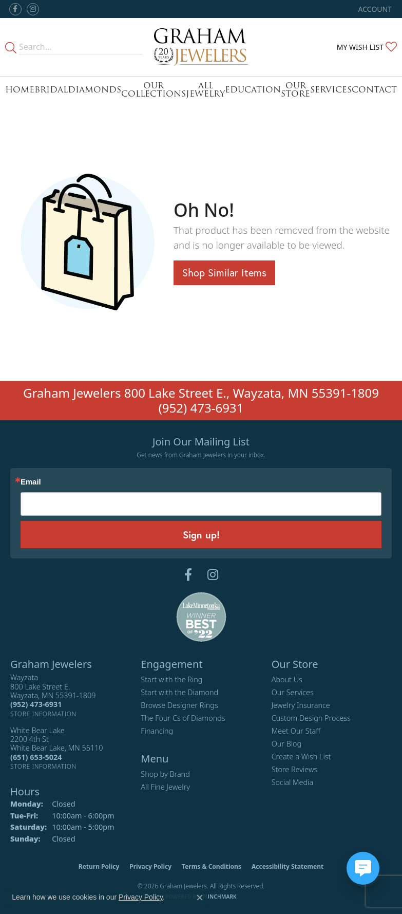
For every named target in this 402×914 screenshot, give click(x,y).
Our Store (295, 89)
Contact (374, 89)
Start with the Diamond (179, 692)
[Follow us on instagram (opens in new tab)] (33, 9)
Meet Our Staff (296, 731)
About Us (287, 679)
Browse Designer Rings (179, 705)
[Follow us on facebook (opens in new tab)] (15, 9)
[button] (374, 9)
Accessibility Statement (287, 866)
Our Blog (287, 744)
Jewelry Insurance (301, 705)
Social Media (293, 782)
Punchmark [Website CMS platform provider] (219, 896)
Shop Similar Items (224, 272)
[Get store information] (43, 714)
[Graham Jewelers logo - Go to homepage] (201, 47)
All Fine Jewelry (165, 787)
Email (31, 482)
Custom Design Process (311, 718)
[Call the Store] (36, 704)
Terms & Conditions (211, 866)
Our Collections (153, 89)
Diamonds (94, 89)
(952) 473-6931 (201, 407)
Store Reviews (295, 769)
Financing (157, 731)
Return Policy (99, 866)
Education (253, 89)
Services (331, 89)
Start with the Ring (171, 679)
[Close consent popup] (200, 897)
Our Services (293, 692)
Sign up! (201, 534)
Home (19, 89)
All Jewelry (205, 89)
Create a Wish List (301, 756)
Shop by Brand (165, 774)
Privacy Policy (150, 866)
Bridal (51, 89)
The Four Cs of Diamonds (183, 718)
